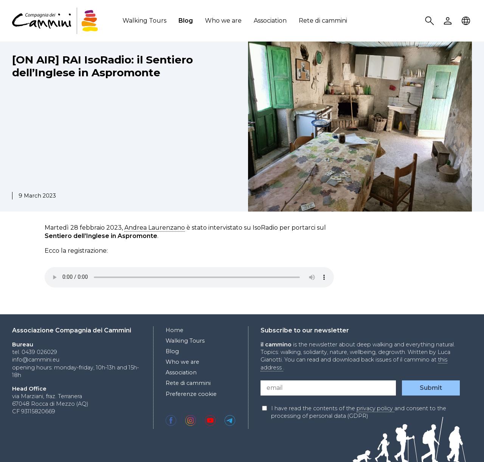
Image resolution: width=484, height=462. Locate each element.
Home (174, 330)
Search (431, 21)
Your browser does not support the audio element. (189, 277)
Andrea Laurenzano (154, 227)
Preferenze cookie (191, 394)
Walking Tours (144, 20)
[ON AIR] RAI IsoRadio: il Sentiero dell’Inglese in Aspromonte (102, 66)
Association (270, 20)
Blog (185, 20)
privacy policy (375, 408)
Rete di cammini (323, 20)
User (449, 21)
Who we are (223, 20)
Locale (467, 21)
